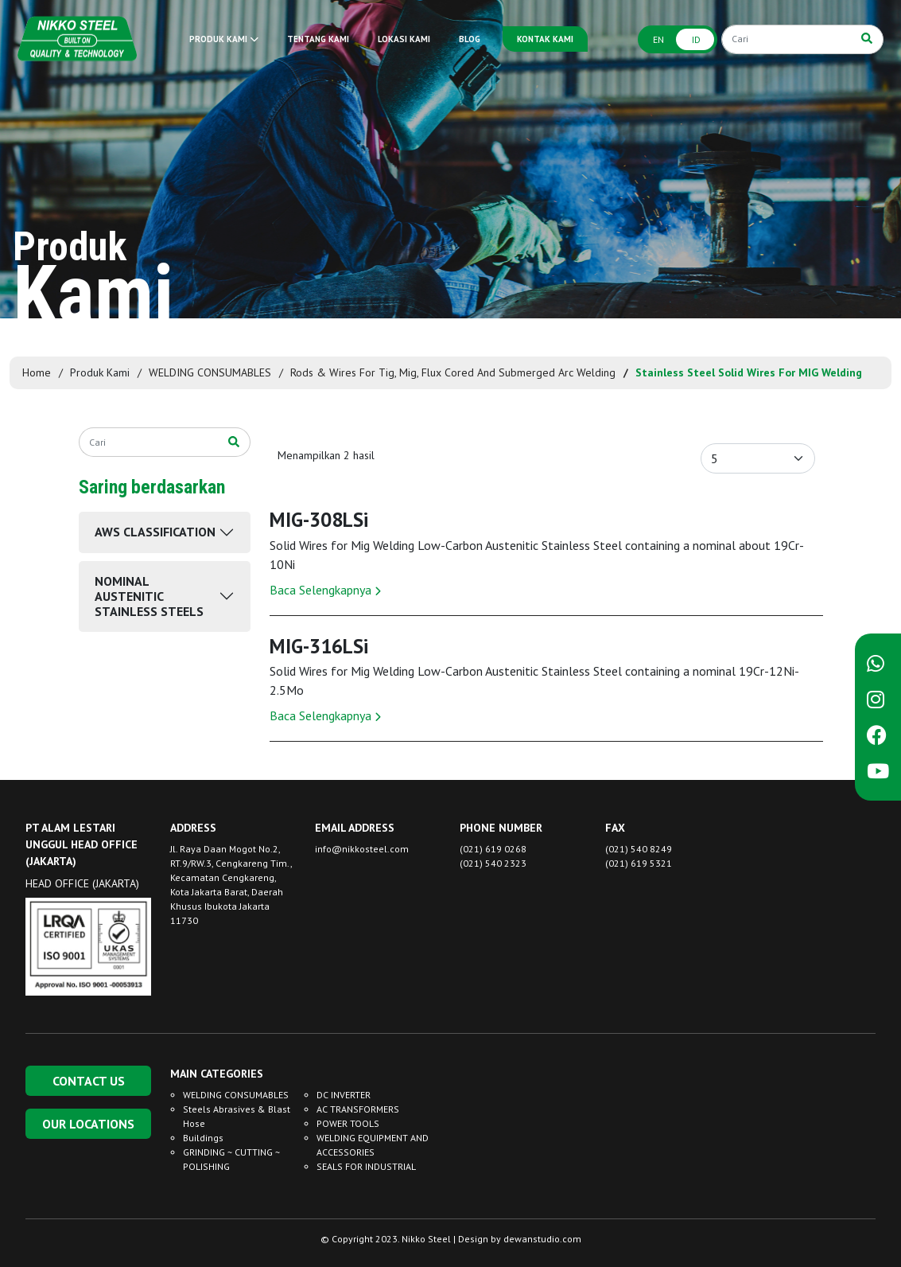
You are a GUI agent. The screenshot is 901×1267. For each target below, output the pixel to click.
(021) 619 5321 (638, 863)
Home (36, 372)
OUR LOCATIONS (88, 1124)
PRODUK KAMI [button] (223, 39)
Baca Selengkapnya (325, 590)
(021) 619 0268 (493, 849)
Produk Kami (100, 372)
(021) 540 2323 (493, 863)
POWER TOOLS (348, 1123)
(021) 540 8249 (638, 849)
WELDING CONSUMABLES (210, 372)
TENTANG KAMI (318, 39)
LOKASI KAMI (404, 39)
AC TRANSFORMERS (358, 1109)
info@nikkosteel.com (362, 849)
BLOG (469, 39)
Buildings (203, 1138)
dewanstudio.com (542, 1239)
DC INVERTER (344, 1095)
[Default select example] (758, 458)
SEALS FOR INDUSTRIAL (366, 1166)
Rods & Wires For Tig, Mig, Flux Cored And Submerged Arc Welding (453, 372)
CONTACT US (88, 1081)
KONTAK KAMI (545, 39)
